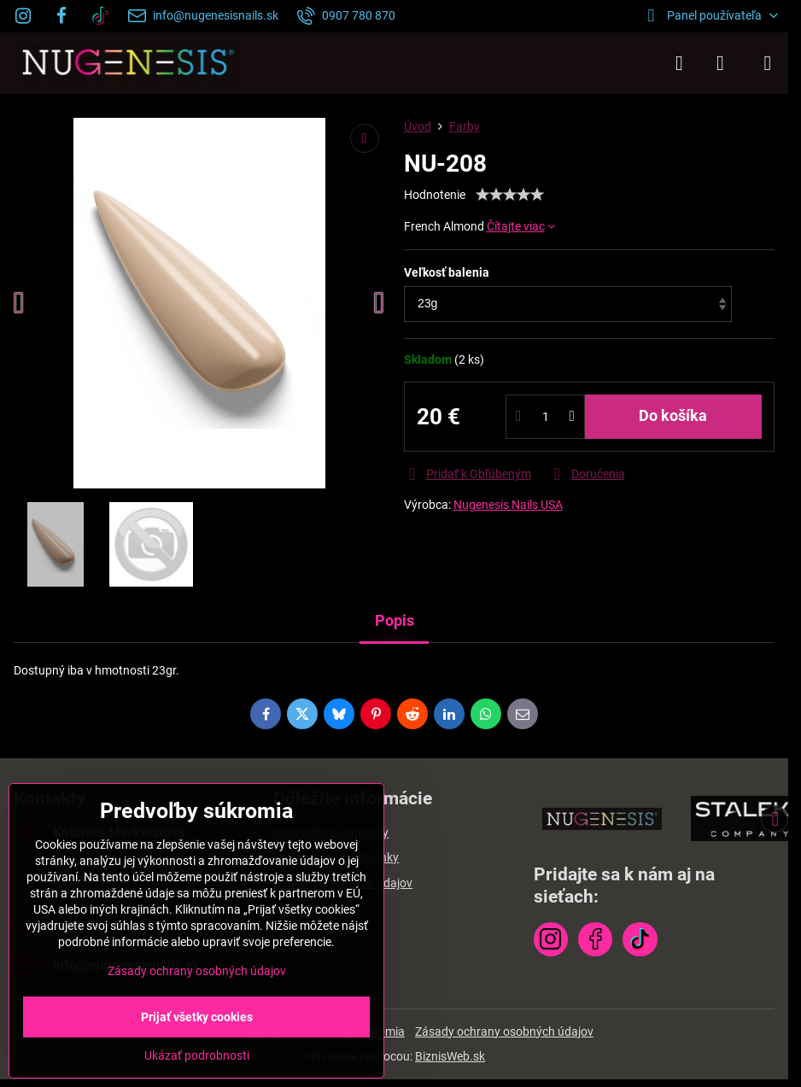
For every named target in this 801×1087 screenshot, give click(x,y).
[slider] (510, 195)
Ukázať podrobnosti (196, 1055)
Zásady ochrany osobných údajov (504, 1031)
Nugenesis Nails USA (508, 504)
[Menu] (767, 63)
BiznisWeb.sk (450, 1056)
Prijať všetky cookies (197, 1017)
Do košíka (673, 415)
